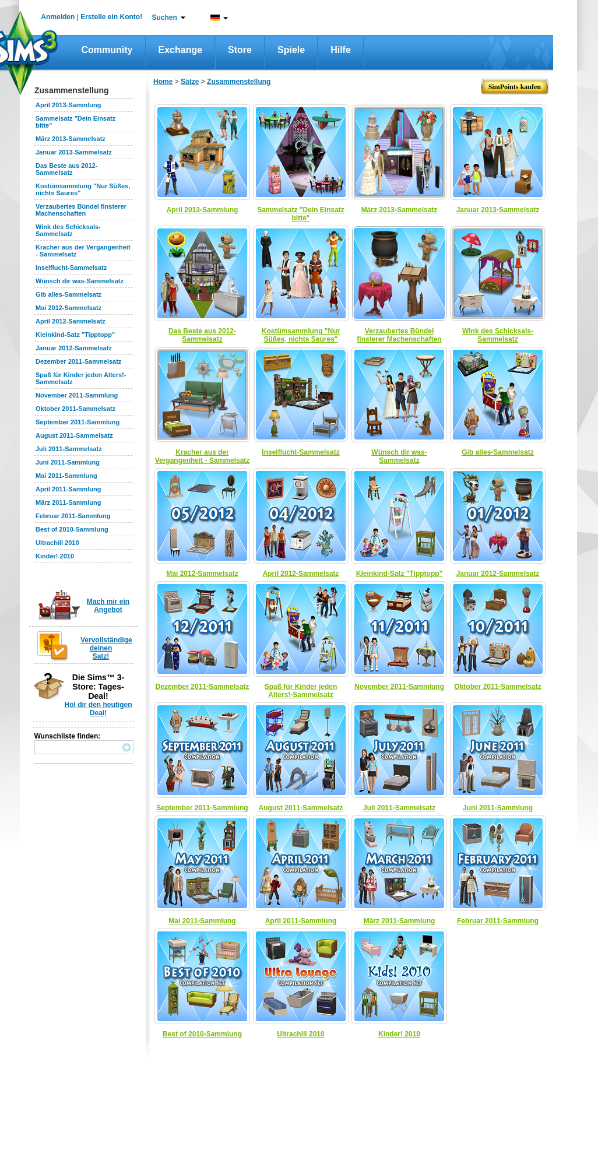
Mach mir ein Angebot (108, 605)
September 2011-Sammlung (77, 422)
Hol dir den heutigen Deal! (98, 709)
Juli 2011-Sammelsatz (69, 448)
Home (163, 82)
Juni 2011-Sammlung (68, 462)
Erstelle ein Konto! (111, 17)
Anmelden (58, 17)
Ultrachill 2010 (57, 542)
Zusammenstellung (238, 82)
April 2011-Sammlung (68, 489)
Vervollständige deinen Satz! (106, 648)
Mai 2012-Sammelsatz (68, 307)
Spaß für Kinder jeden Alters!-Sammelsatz (301, 691)
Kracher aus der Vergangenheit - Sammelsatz (202, 456)
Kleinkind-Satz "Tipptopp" (75, 334)
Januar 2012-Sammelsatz (74, 347)
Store (240, 50)
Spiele (291, 50)
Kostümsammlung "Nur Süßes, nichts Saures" (301, 335)
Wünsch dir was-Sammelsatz (80, 280)
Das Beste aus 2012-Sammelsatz (66, 169)
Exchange (181, 50)
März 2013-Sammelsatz (70, 138)
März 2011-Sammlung (68, 502)
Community (107, 50)
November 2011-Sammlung (77, 395)
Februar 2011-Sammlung (73, 515)
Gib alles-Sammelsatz (68, 294)
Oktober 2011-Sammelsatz (75, 408)
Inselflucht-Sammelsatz (71, 267)
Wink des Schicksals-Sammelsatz (68, 230)
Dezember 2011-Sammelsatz (78, 361)
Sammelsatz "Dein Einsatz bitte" (300, 214)
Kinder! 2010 (55, 556)
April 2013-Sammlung (68, 104)
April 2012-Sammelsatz (70, 321)
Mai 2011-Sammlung (66, 475)
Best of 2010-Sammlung (72, 529)
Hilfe (340, 50)
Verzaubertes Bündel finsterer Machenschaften (81, 210)
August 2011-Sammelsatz (74, 435)
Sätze (190, 82)
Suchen (164, 17)
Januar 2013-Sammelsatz (74, 152)
